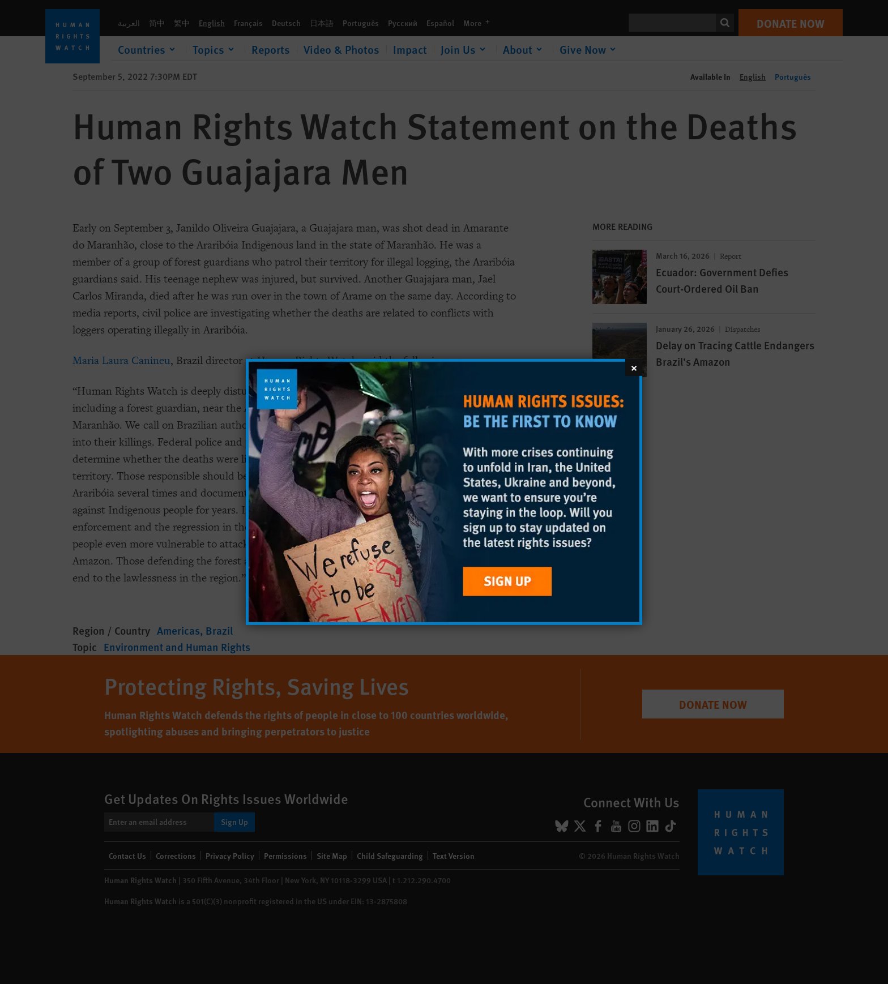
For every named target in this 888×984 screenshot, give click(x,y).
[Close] (633, 367)
